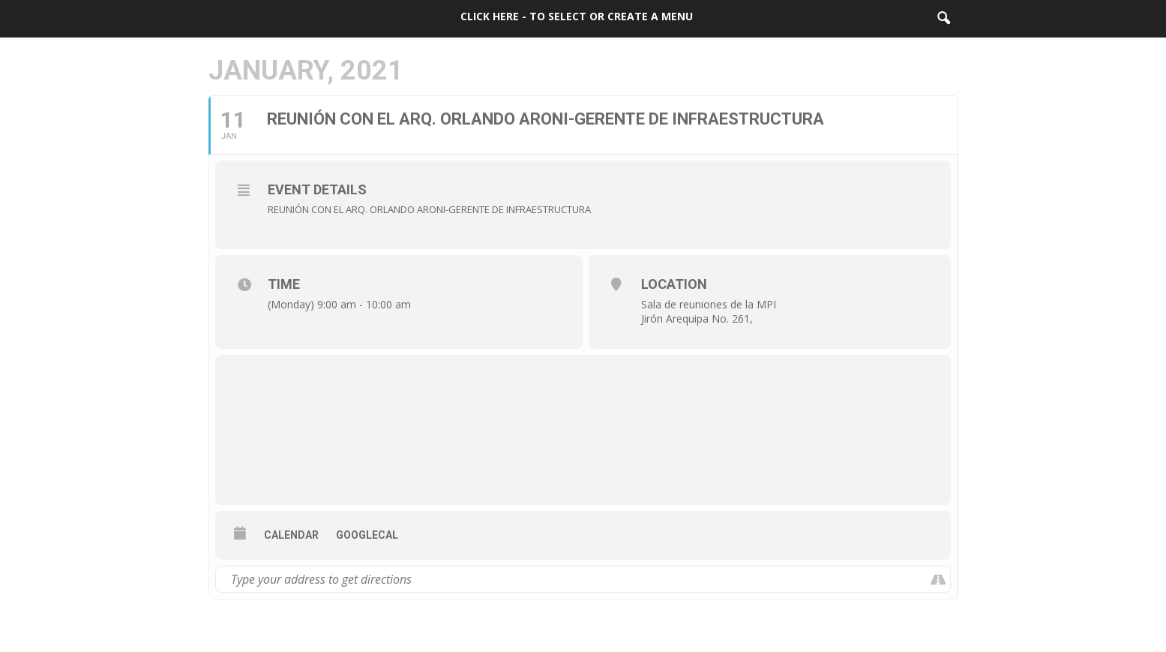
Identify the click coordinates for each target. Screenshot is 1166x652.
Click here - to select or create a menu (576, 16)
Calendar (291, 535)
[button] (943, 18)
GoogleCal (367, 535)
